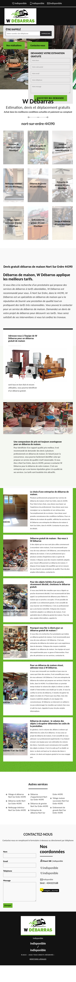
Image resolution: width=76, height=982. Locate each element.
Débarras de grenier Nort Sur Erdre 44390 (39, 804)
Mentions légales (38, 959)
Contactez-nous (37, 45)
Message (19, 890)
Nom (19, 854)
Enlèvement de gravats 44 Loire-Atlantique (38, 223)
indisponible (21, 3)
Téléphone (19, 873)
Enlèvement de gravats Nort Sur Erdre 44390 (59, 810)
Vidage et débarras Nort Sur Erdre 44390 (17, 795)
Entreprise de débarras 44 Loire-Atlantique (62, 185)
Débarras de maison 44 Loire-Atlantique (13, 147)
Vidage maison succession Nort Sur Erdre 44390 (61, 801)
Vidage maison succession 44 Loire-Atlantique (13, 223)
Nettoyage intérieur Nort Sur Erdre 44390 (17, 808)
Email (19, 864)
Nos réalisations (14, 45)
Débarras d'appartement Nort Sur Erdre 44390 (38, 797)
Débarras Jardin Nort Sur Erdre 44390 (16, 802)
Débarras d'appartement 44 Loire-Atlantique (62, 147)
